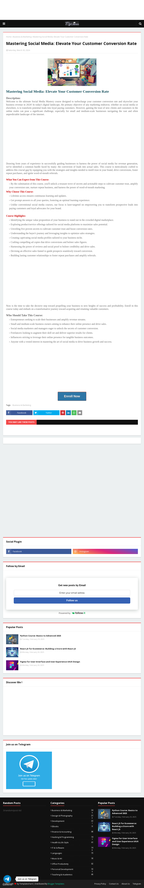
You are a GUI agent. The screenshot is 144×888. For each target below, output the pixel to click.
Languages (72, 853)
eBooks (72, 826)
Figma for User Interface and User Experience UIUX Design (50, 661)
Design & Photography (72, 815)
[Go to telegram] (7, 879)
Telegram (137, 883)
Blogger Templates (56, 883)
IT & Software (72, 847)
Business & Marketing (22, 36)
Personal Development (72, 869)
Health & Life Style (72, 842)
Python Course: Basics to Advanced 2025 (40, 635)
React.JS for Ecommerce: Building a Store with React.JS (48, 648)
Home (8, 36)
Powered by (72, 613)
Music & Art (72, 858)
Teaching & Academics (72, 874)
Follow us (72, 600)
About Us (126, 883)
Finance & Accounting (72, 831)
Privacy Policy (100, 883)
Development (72, 821)
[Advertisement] (72, 10)
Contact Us (113, 883)
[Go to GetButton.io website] (7, 885)
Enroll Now (72, 396)
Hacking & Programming (72, 837)
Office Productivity (72, 863)
